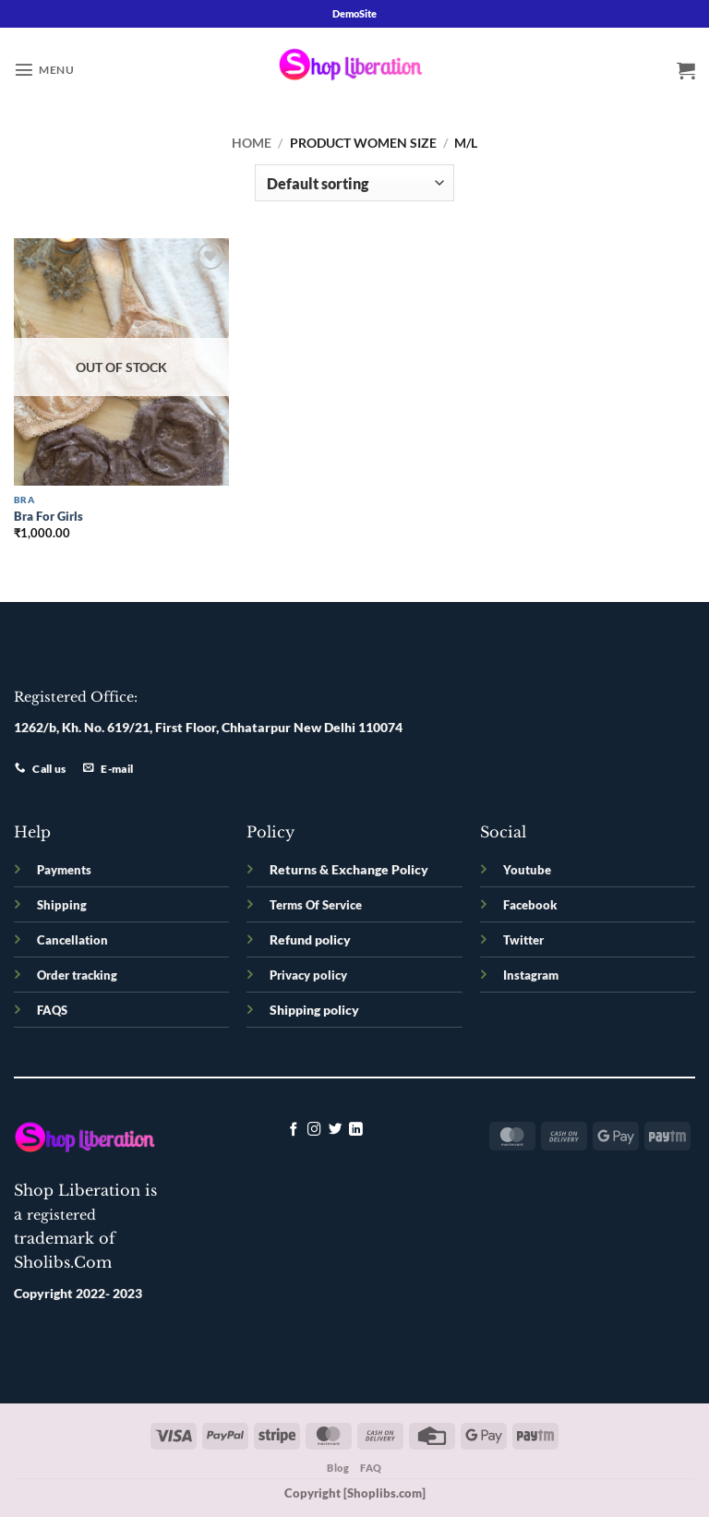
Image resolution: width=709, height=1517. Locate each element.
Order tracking (77, 975)
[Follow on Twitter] (335, 1130)
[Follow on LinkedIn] (356, 1130)
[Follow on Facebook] (294, 1130)
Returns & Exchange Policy (349, 869)
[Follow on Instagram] (314, 1130)
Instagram (531, 975)
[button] (44, 69)
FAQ (371, 1468)
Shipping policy (314, 1009)
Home (251, 142)
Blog (338, 1468)
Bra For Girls (48, 516)
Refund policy (310, 939)
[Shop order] (354, 182)
